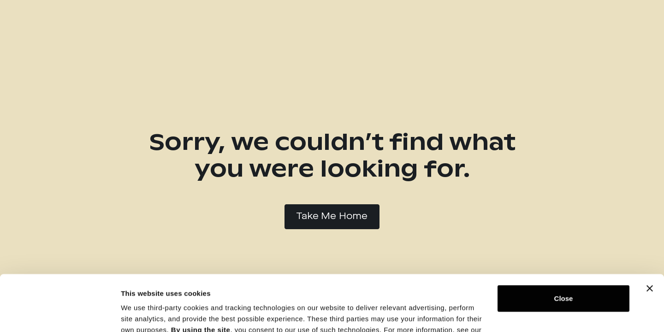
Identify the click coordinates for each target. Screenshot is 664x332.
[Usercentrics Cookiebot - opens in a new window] (59, 314)
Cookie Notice (212, 288)
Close (563, 246)
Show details (142, 314)
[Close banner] (649, 236)
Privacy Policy (146, 288)
